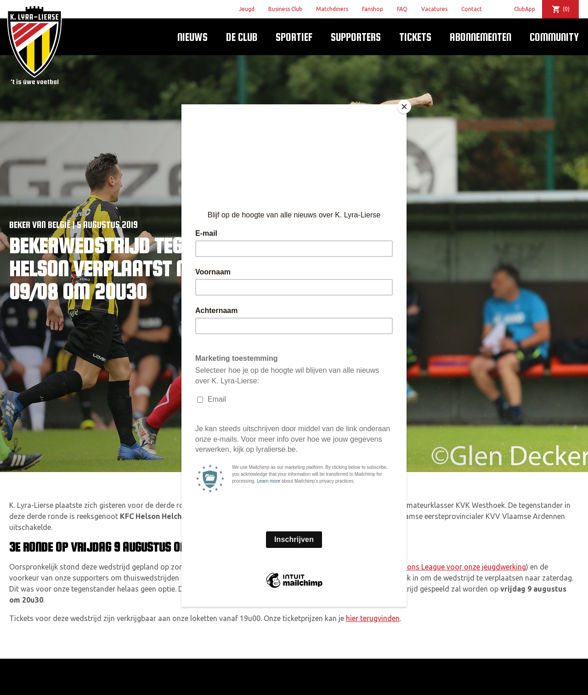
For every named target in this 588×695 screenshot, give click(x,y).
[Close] (404, 107)
